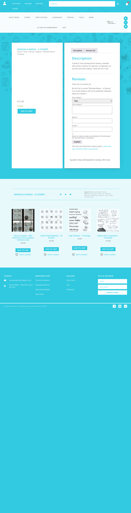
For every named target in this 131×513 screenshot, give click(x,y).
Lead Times (28, 3)
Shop (25, 52)
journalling (87, 195)
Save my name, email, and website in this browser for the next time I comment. (91, 137)
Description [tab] (77, 51)
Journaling (57, 17)
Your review (77, 104)
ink (110, 193)
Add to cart (26, 111)
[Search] (118, 4)
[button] (60, 194)
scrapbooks (101, 195)
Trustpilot (8, 311)
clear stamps (97, 193)
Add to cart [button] (23, 250)
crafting (107, 193)
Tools (81, 17)
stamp (106, 195)
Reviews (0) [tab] (90, 51)
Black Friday (14, 17)
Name (75, 117)
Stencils (70, 17)
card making (90, 193)
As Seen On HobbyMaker (47, 27)
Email (75, 126)
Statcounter (4, 315)
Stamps (27, 17)
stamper (111, 195)
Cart (64, 27)
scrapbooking (93, 195)
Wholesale (39, 3)
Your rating (77, 97)
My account (16, 3)
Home (19, 52)
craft (103, 193)
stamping (86, 197)
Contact (15, 8)
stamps (92, 197)
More (91, 17)
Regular (39, 52)
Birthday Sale (93, 192)
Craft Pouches (41, 17)
